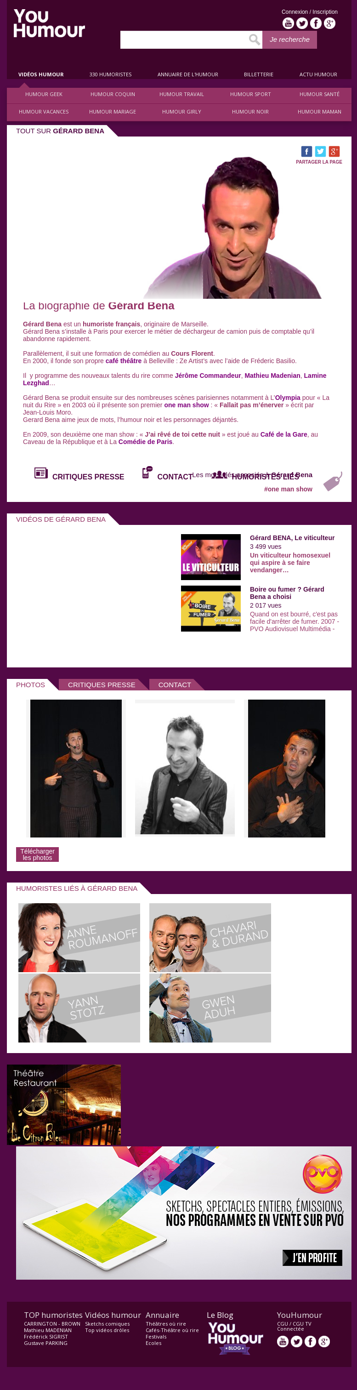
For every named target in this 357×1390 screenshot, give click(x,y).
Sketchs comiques (107, 1323)
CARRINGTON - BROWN (52, 1323)
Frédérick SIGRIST (46, 1336)
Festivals (156, 1336)
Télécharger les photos (37, 854)
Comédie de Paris (146, 441)
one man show (186, 405)
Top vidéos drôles (107, 1330)
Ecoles (153, 1342)
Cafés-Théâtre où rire (172, 1330)
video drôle (49, 23)
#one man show (288, 489)
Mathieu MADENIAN (48, 1330)
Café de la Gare (284, 434)
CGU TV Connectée (294, 1326)
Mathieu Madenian (272, 375)
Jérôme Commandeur (208, 375)
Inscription (325, 12)
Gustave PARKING (46, 1342)
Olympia (287, 397)
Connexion (296, 12)
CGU (282, 1323)
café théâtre (124, 361)
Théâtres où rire (166, 1323)
